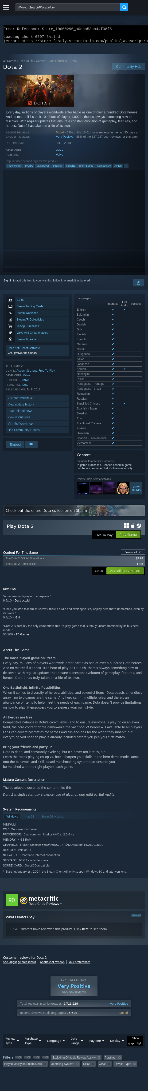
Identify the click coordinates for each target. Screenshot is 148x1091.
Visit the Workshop (20, 426)
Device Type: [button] (123, 1018)
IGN (17, 572)
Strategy (57, 168)
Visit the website (20, 401)
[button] (18, 1012)
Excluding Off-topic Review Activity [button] (74, 1012)
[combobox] (68, 7)
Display (115, 995)
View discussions (19, 420)
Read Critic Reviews (44, 858)
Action (118, 168)
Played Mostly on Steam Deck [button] (23, 1018)
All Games (9, 63)
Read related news (20, 413)
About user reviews (52, 916)
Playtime (95, 995)
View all (136, 870)
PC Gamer (22, 589)
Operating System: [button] (62, 1018)
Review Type (10, 995)
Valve (59, 153)
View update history (21, 407)
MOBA (29, 168)
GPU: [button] (102, 1018)
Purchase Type (31, 995)
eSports (70, 168)
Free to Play (14, 168)
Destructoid (22, 555)
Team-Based (86, 168)
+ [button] (126, 168)
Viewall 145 (136, 378)
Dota (25, 387)
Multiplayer (42, 168)
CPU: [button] (86, 1018)
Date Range (74, 995)
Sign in (8, 283)
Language (54, 995)
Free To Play (47, 373)
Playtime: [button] (110, 1012)
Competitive (104, 168)
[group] (74, 1015)
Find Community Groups (24, 432)
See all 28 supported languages (97, 334)
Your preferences (79, 916)
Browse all (133, 506)
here (85, 884)
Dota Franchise (58, 63)
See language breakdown (19, 916)
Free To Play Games (32, 63)
